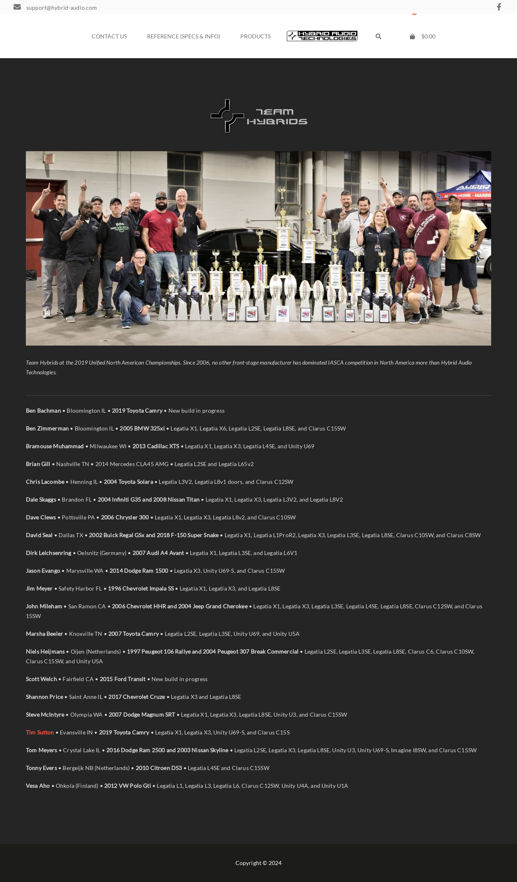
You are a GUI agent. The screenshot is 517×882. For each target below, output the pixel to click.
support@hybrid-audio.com (61, 7)
